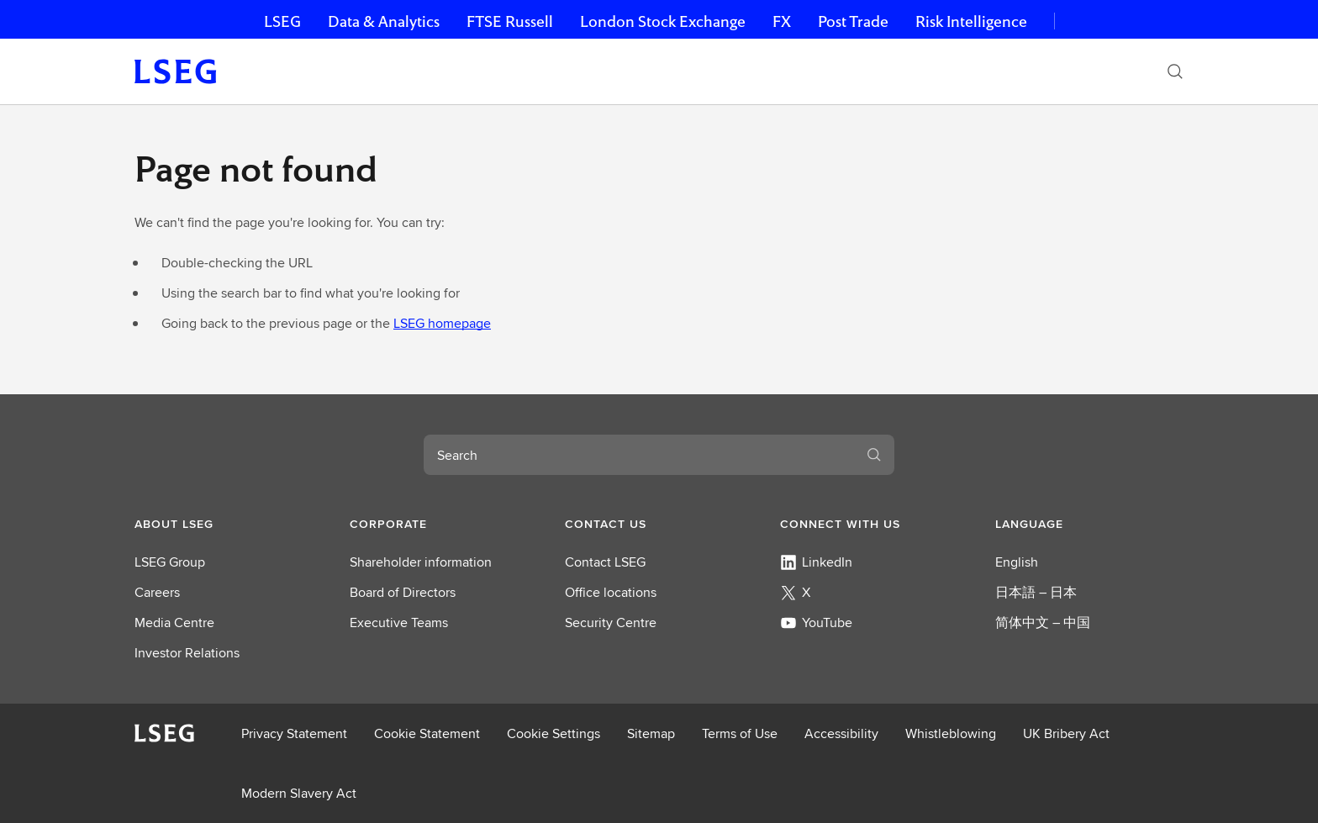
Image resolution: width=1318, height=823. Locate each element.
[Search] (1175, 71)
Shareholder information (421, 562)
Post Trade (853, 21)
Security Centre (610, 622)
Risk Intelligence (971, 21)
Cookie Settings (553, 733)
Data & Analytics (384, 21)
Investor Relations (187, 652)
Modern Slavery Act (298, 793)
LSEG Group (169, 562)
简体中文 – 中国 (1042, 622)
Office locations (610, 592)
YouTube (816, 622)
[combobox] (639, 455)
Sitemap (651, 733)
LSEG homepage (442, 323)
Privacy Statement (294, 733)
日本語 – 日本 (1036, 592)
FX (781, 21)
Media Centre (174, 622)
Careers (157, 592)
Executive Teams (399, 622)
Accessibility (841, 733)
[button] (228, 523)
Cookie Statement (427, 733)
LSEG (282, 21)
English (1016, 562)
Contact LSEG (605, 562)
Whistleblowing (950, 733)
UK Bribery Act (1066, 733)
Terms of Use (740, 733)
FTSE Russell (510, 21)
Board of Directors (403, 592)
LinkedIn (816, 562)
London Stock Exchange (663, 21)
